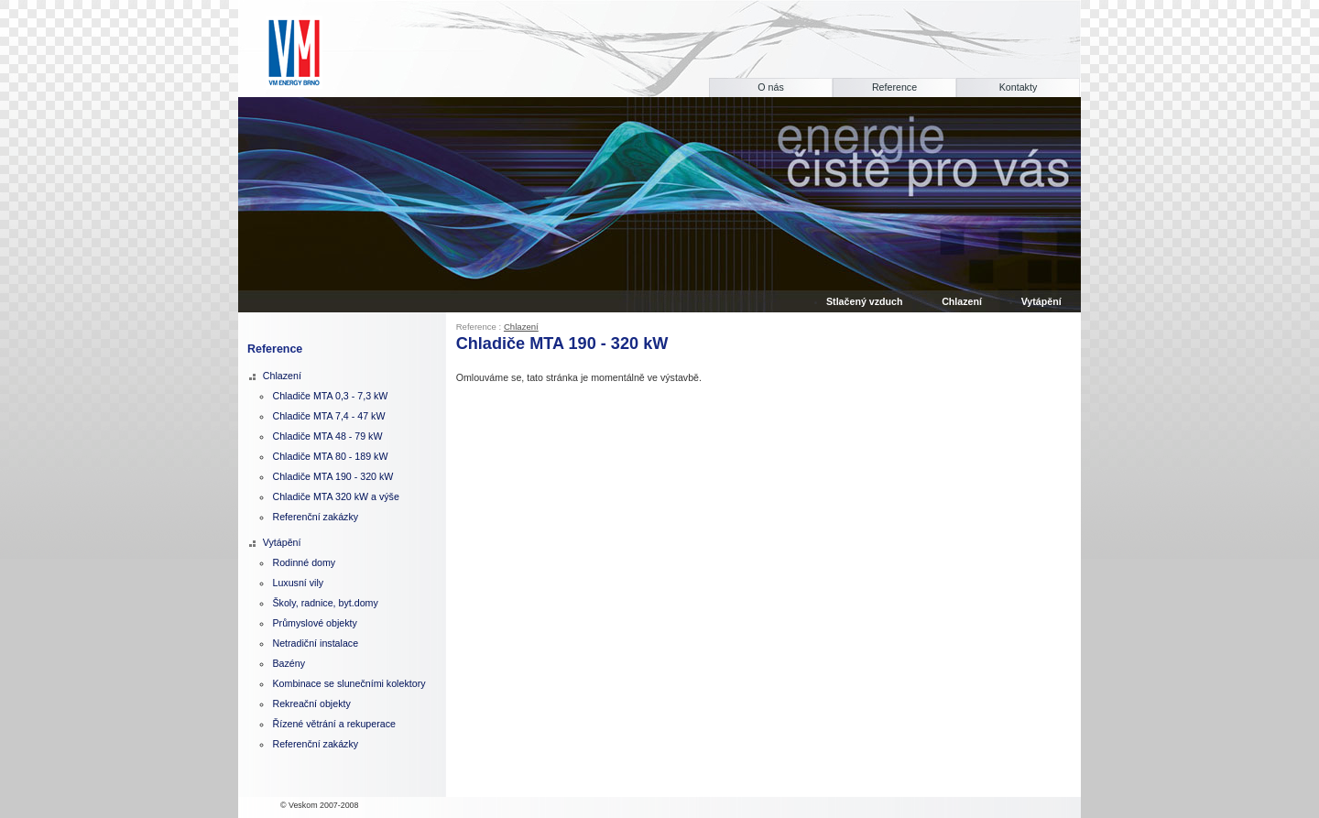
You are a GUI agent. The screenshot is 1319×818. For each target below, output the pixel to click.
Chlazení (521, 327)
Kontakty (1018, 87)
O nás (770, 87)
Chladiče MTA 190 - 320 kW (332, 476)
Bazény (288, 663)
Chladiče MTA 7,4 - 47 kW (328, 415)
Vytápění (282, 542)
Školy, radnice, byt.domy (324, 602)
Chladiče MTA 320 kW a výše (335, 496)
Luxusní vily (297, 582)
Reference (894, 87)
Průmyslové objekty (314, 622)
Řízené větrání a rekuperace (333, 723)
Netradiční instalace (315, 643)
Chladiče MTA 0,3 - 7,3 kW (329, 395)
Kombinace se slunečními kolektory (348, 683)
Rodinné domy (303, 562)
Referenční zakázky (315, 516)
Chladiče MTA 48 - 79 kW (327, 436)
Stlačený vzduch (864, 301)
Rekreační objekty (311, 703)
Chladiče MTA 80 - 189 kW (329, 456)
